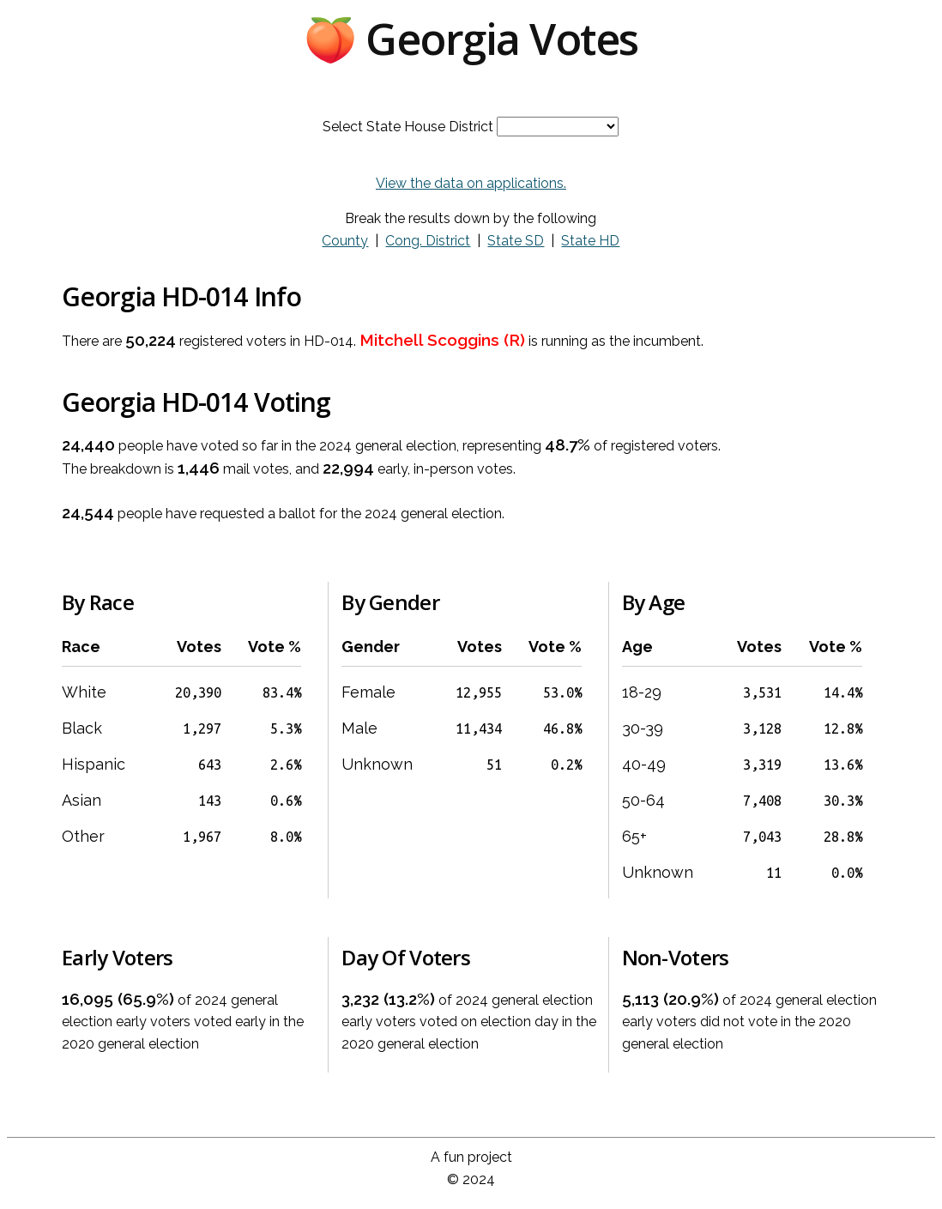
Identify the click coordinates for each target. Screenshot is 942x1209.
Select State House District (408, 126)
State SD (515, 241)
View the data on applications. (471, 183)
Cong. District (427, 241)
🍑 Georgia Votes (471, 38)
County (345, 241)
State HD (590, 241)
